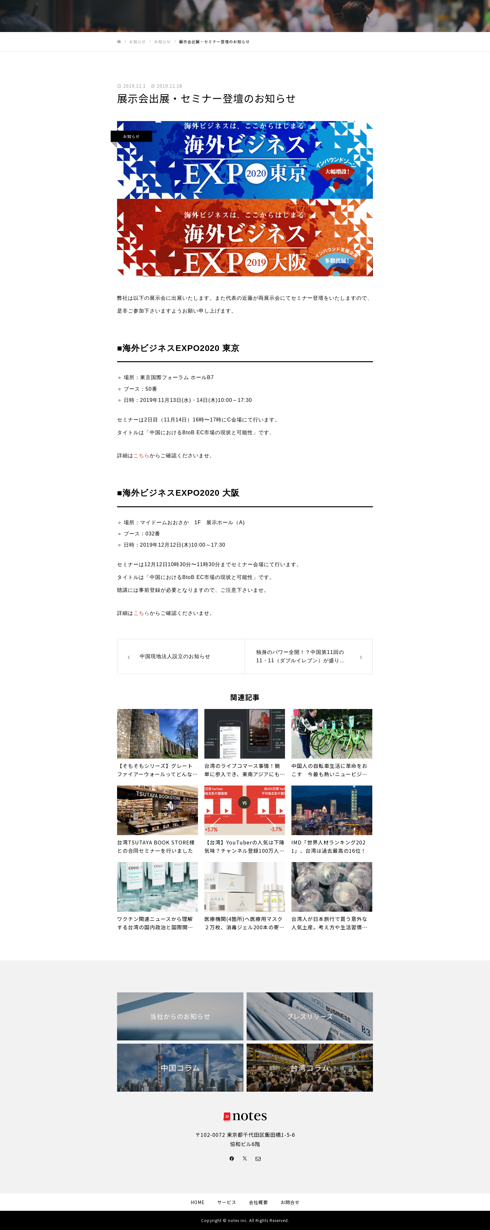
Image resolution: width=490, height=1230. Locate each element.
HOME (292, 16)
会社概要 (402, 16)
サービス (341, 16)
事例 (315, 16)
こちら (141, 455)
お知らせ (131, 136)
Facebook (466, 16)
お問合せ (433, 16)
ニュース (372, 16)
